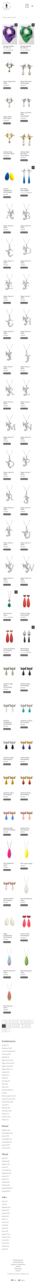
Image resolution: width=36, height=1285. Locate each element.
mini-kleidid (5, 1170)
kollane (4, 1210)
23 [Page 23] (4, 1030)
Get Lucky (5, 1054)
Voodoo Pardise (6, 1090)
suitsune (4, 1246)
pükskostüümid (6, 1188)
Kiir (3, 1093)
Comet (4, 1045)
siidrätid (4, 1182)
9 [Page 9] (23, 1022)
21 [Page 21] (24, 1026)
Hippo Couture (6, 1063)
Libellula (4, 1072)
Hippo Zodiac (6, 1069)
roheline (4, 1237)
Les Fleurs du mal (7, 1099)
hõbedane (5, 1207)
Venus (3, 1087)
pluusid (4, 1176)
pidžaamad (5, 1173)
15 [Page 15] (16, 1026)
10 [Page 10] (27, 1022)
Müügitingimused (18, 1260)
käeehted (4, 1130)
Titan (3, 1084)
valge (3, 1249)
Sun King (4, 1081)
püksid (4, 1179)
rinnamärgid (5, 1139)
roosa (3, 1240)
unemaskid (5, 1191)
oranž (3, 1225)
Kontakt (18, 1271)
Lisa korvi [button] (7, 53)
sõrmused (5, 1148)
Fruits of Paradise (7, 1051)
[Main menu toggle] (32, 6)
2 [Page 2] (11, 1022)
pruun (3, 1231)
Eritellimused (18, 1269)
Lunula (4, 1105)
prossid (4, 1136)
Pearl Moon (5, 1111)
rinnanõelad (5, 1142)
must (3, 1222)
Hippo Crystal (6, 1066)
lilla (3, 1219)
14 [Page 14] (12, 1026)
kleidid (4, 1164)
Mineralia (4, 1108)
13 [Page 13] (8, 1026)
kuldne (4, 1216)
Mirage (4, 1075)
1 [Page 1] (7, 1022)
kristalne (4, 1213)
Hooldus (18, 1266)
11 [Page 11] (31, 1022)
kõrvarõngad (5, 1133)
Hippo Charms (6, 1060)
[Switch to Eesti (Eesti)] (13, 1280)
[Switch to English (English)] (21, 1280)
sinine (3, 1243)
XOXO (4, 1120)
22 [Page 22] (29, 1026)
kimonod (4, 1185)
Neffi (3, 1078)
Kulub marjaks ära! (7, 1096)
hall (3, 1204)
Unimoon (4, 1117)
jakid (3, 1158)
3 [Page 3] (15, 1022)
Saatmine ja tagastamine (18, 1264)
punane (4, 1234)
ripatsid (4, 1145)
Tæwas (4, 1114)
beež (3, 1201)
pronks (4, 1228)
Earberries (5, 1048)
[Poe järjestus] (15, 17)
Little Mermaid (6, 1102)
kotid (3, 1167)
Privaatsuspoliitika (18, 1262)
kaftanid (4, 1161)
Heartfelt (4, 1057)
